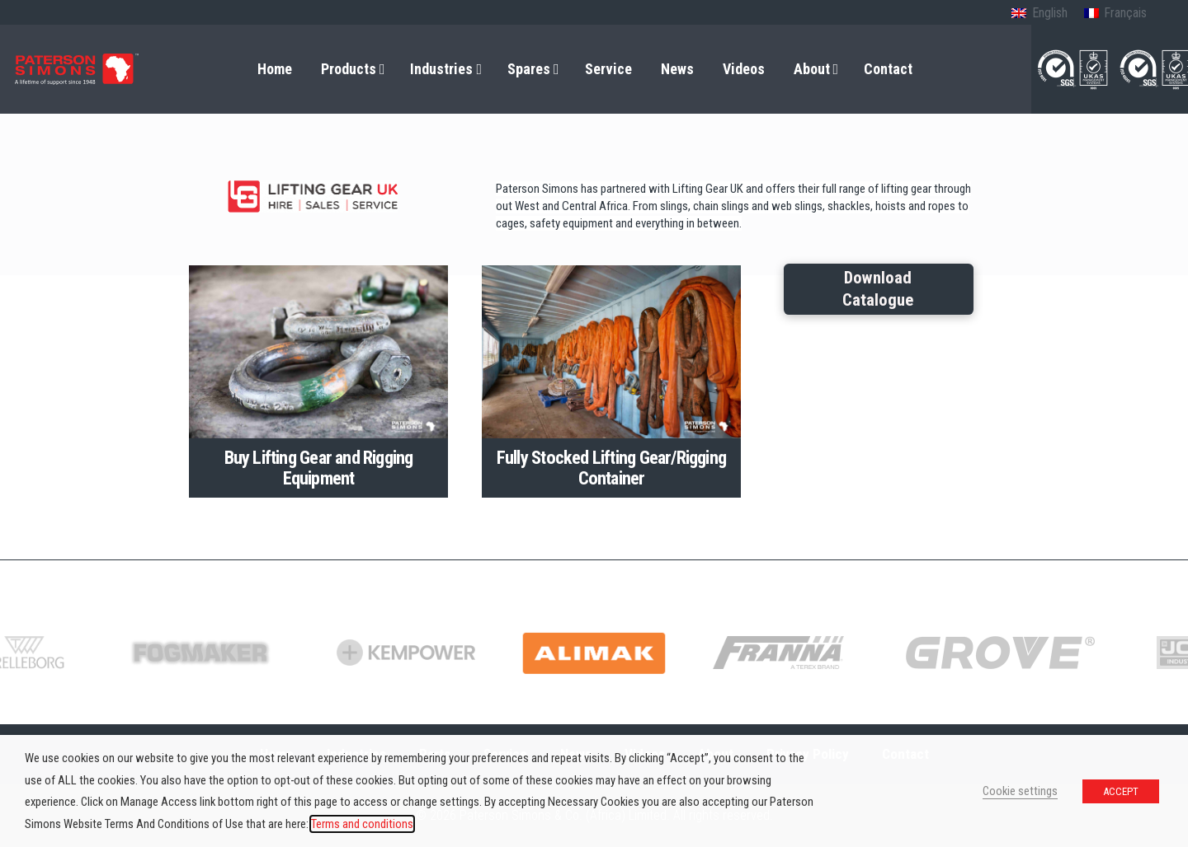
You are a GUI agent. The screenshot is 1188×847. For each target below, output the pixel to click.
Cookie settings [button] (1020, 791)
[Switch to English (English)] (1039, 14)
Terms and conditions (362, 824)
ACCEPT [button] (1120, 791)
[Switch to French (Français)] (1115, 14)
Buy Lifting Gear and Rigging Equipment (318, 468)
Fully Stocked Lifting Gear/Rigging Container (611, 468)
